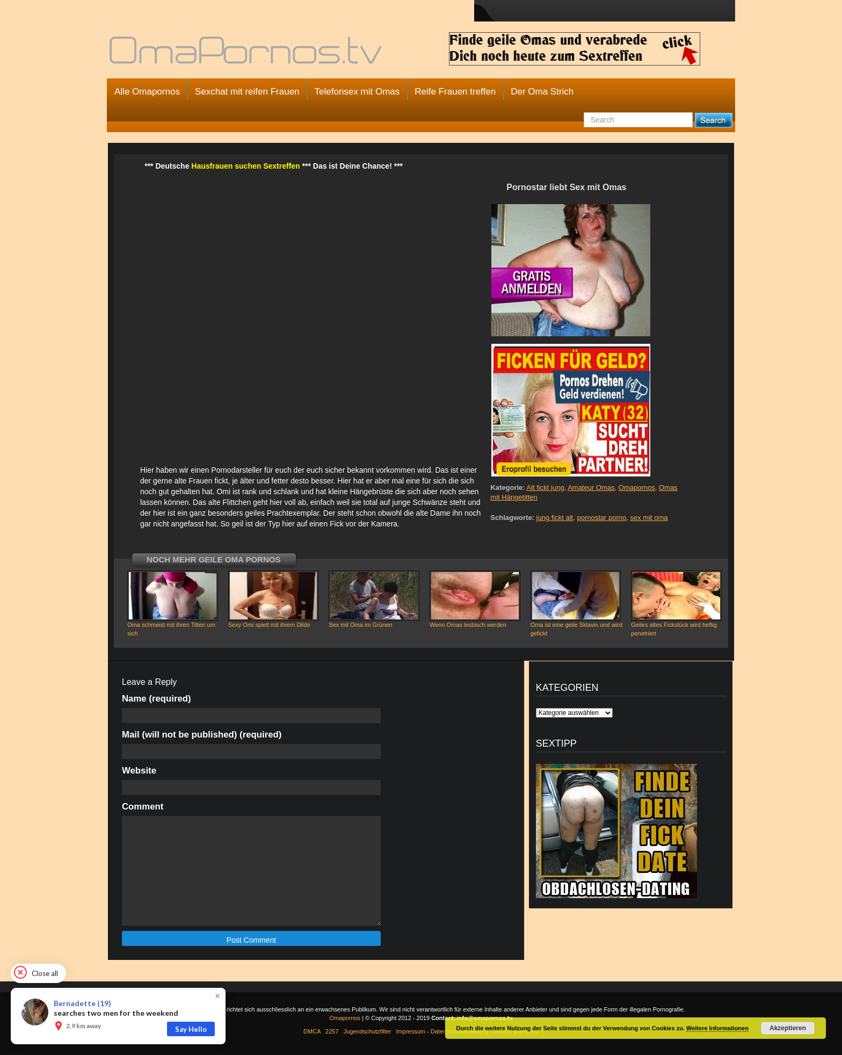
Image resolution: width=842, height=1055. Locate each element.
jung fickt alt (555, 518)
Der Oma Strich (542, 91)
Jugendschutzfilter (367, 1031)
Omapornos (637, 487)
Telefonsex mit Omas (357, 91)
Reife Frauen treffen (455, 91)
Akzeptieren (788, 1028)
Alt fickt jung (545, 487)
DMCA (312, 1031)
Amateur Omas (591, 487)
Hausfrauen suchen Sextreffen (245, 166)
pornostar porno (601, 518)
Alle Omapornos (147, 91)
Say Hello (191, 1029)
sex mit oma (648, 518)
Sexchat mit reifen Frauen (247, 91)
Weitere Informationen (717, 1028)
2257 (331, 1031)
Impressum (410, 1031)
